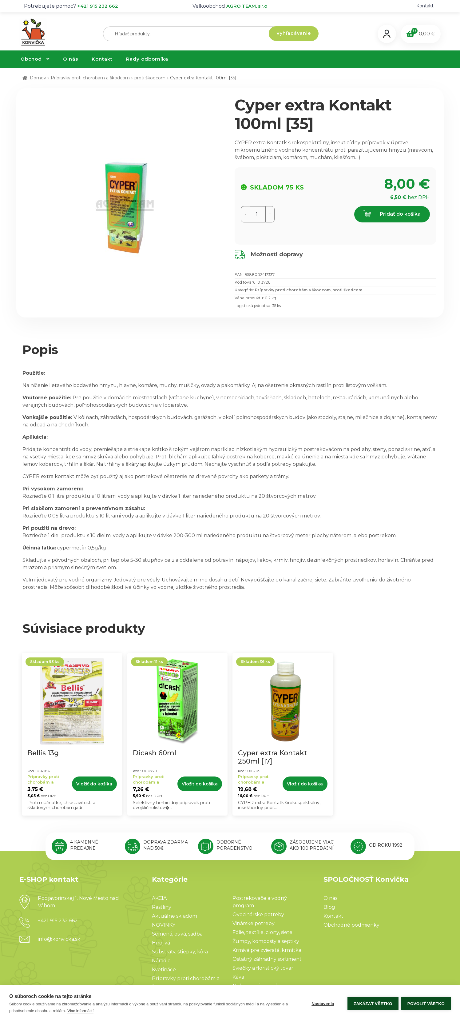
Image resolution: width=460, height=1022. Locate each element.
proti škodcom (149, 78)
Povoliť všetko (426, 1003)
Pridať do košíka (392, 214)
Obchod (31, 59)
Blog (329, 907)
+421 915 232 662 (97, 6)
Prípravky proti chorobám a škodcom (90, 78)
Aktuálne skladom (174, 916)
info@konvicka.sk (59, 939)
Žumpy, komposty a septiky (265, 941)
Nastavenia (322, 1003)
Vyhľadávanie (293, 33)
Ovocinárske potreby (258, 914)
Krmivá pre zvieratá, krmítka (266, 950)
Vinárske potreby (253, 923)
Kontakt (425, 6)
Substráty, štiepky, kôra (180, 952)
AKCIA (159, 898)
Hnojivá (161, 943)
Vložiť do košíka (94, 784)
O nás (70, 59)
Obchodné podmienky (351, 925)
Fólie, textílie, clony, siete (262, 932)
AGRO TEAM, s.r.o (246, 6)
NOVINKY (163, 925)
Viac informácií (80, 1010)
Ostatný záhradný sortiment (267, 959)
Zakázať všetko (372, 1003)
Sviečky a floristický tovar (262, 968)
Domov (38, 78)
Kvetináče (164, 969)
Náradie (161, 961)
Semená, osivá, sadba (177, 934)
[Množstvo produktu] (257, 214)
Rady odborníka (147, 59)
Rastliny (161, 907)
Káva (238, 977)
